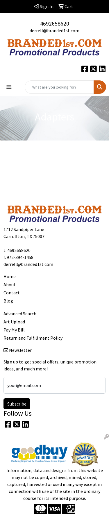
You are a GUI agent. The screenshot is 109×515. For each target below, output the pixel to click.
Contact (11, 293)
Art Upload (14, 322)
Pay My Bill (14, 330)
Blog (8, 301)
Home (9, 276)
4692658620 (54, 23)
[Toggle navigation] (9, 87)
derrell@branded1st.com (54, 30)
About (9, 284)
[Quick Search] (59, 87)
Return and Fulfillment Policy (32, 338)
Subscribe (16, 404)
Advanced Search (19, 313)
